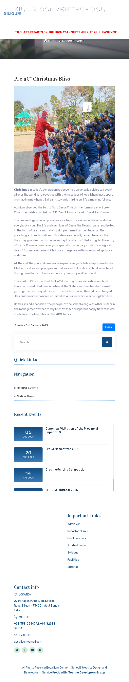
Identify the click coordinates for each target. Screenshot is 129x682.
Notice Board (26, 396)
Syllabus (72, 552)
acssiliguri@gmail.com (28, 641)
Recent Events (73, 41)
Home (50, 41)
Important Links (77, 531)
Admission (74, 524)
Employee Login (77, 538)
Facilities (73, 559)
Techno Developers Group (86, 672)
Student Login (76, 545)
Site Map (73, 567)
